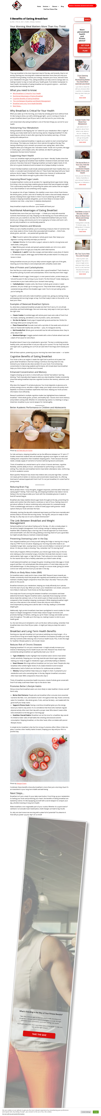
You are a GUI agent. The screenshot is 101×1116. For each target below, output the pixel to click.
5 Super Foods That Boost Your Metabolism (82, 122)
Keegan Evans (21, 783)
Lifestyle (32, 22)
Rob (13, 22)
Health (27, 22)
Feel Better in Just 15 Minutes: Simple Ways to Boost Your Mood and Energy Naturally (82, 215)
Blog (62, 6)
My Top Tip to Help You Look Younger (82, 255)
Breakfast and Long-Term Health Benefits (27, 104)
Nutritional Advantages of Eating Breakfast (28, 96)
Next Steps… (17, 106)
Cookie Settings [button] (86, 1112)
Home (39, 6)
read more (82, 98)
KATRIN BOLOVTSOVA (24, 451)
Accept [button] (96, 1112)
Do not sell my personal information (13, 1114)
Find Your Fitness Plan (50, 9)
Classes (54, 6)
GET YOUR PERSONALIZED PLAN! (85, 48)
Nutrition (38, 22)
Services (45, 6)
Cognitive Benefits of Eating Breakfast (26, 99)
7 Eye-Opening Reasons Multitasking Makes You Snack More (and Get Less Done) (82, 79)
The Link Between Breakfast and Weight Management (32, 101)
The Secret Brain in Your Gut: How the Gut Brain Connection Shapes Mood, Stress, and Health (82, 167)
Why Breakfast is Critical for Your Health (27, 93)
